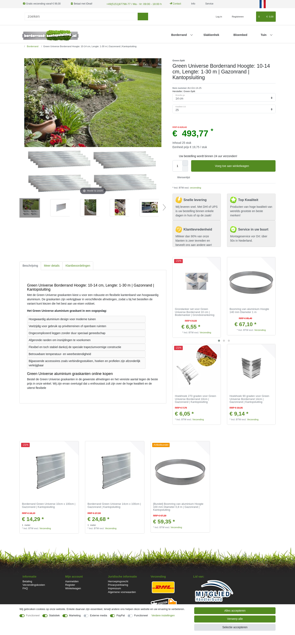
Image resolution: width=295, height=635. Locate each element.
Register (70, 584)
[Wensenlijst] (251, 16)
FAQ (25, 587)
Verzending (205, 332)
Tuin (264, 34)
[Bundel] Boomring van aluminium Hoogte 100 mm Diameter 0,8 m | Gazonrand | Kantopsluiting (178, 506)
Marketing (75, 615)
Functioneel (33, 615)
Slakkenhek (211, 34)
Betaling (27, 580)
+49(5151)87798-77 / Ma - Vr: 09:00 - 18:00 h (130, 3)
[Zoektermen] (81, 16)
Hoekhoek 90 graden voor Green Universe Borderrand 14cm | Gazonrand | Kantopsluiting (249, 398)
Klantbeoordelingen (78, 265)
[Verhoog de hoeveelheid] (185, 163)
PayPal (120, 615)
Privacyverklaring (118, 584)
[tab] (30, 265)
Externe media (98, 615)
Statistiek (54, 615)
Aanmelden (71, 580)
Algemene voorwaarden (122, 591)
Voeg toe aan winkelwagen (243, 166)
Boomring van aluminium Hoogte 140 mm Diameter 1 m (249, 310)
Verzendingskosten (34, 584)
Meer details (51, 265)
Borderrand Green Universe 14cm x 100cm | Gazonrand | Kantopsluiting (114, 505)
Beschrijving (30, 265)
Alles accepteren (235, 610)
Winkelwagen (73, 587)
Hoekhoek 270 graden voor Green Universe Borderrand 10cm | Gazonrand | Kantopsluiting (195, 398)
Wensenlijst (182, 177)
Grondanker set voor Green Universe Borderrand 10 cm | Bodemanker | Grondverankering (194, 311)
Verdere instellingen (163, 615)
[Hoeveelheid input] (177, 165)
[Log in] (217, 16)
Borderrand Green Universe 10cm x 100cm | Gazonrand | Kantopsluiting (48, 505)
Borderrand (179, 34)
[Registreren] (235, 16)
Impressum (114, 587)
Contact (171, 3)
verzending (195, 187)
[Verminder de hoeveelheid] (185, 168)
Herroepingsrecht (118, 580)
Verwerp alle (235, 618)
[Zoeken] (143, 16)
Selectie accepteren (234, 627)
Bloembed (240, 34)
